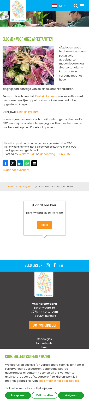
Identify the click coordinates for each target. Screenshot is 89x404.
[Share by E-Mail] (34, 163)
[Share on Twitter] (13, 163)
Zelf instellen (44, 395)
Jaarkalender (44, 343)
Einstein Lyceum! (28, 112)
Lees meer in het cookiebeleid (59, 381)
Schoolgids (44, 339)
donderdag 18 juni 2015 (55, 154)
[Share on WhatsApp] (27, 163)
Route (44, 225)
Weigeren (71, 395)
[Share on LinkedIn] (20, 163)
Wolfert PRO (27, 154)
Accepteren (17, 395)
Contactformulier (44, 325)
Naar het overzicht (16, 170)
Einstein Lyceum (45, 96)
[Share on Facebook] (5, 163)
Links (44, 347)
